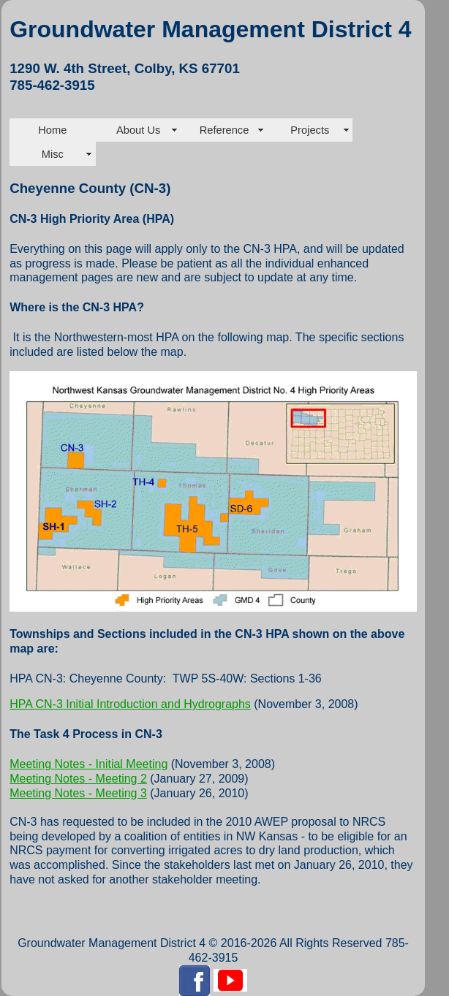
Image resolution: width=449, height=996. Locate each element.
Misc (53, 154)
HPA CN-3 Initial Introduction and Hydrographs (130, 704)
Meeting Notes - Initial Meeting (88, 764)
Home (52, 130)
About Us (138, 130)
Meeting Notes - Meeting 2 (78, 778)
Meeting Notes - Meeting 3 (78, 793)
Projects (309, 130)
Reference (224, 130)
